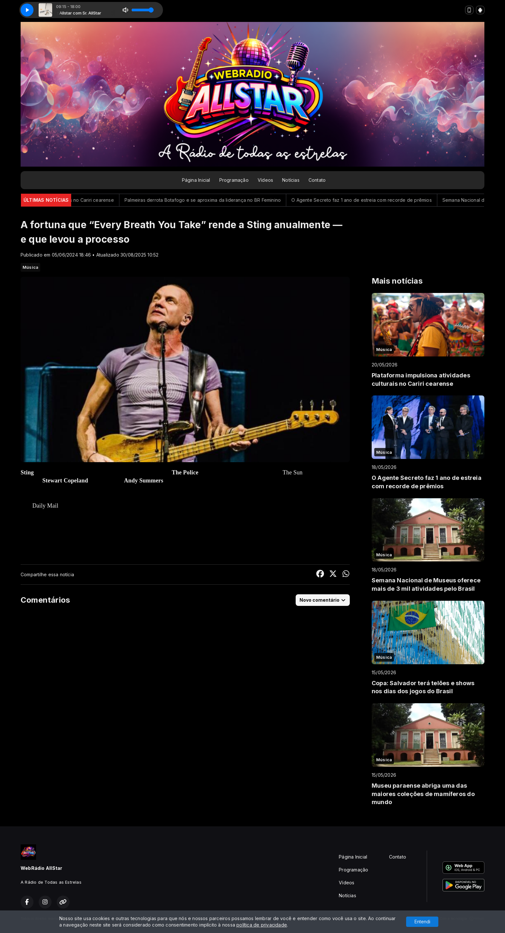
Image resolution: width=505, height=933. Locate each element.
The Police (185, 472)
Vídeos (265, 180)
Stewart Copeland (65, 480)
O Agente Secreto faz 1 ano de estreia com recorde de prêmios (371, 200)
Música (30, 267)
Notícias (291, 180)
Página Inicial (196, 180)
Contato (317, 180)
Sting (27, 472)
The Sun (293, 472)
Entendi (422, 921)
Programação (234, 180)
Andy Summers (143, 480)
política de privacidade (261, 925)
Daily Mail (46, 505)
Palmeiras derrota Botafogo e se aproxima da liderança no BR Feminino (212, 200)
